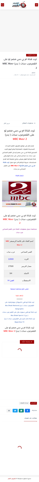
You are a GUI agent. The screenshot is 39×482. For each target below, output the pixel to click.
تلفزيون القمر (12, 479)
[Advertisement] (19, 31)
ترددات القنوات (31, 55)
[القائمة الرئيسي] (36, 4)
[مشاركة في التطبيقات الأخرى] (9, 410)
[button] (27, 410)
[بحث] (2, 4)
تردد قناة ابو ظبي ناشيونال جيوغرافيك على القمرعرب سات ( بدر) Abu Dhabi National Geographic (19, 306)
